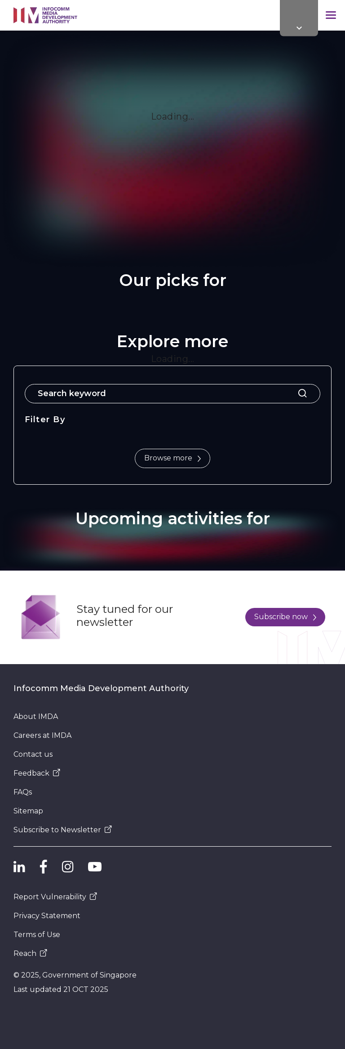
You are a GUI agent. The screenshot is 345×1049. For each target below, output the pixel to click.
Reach (30, 953)
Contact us (33, 754)
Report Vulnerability (55, 897)
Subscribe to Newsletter (62, 830)
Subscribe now (285, 616)
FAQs (22, 792)
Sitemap (28, 811)
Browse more (172, 458)
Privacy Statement (46, 915)
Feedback (36, 773)
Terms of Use (36, 934)
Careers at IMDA (42, 735)
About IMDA (35, 716)
